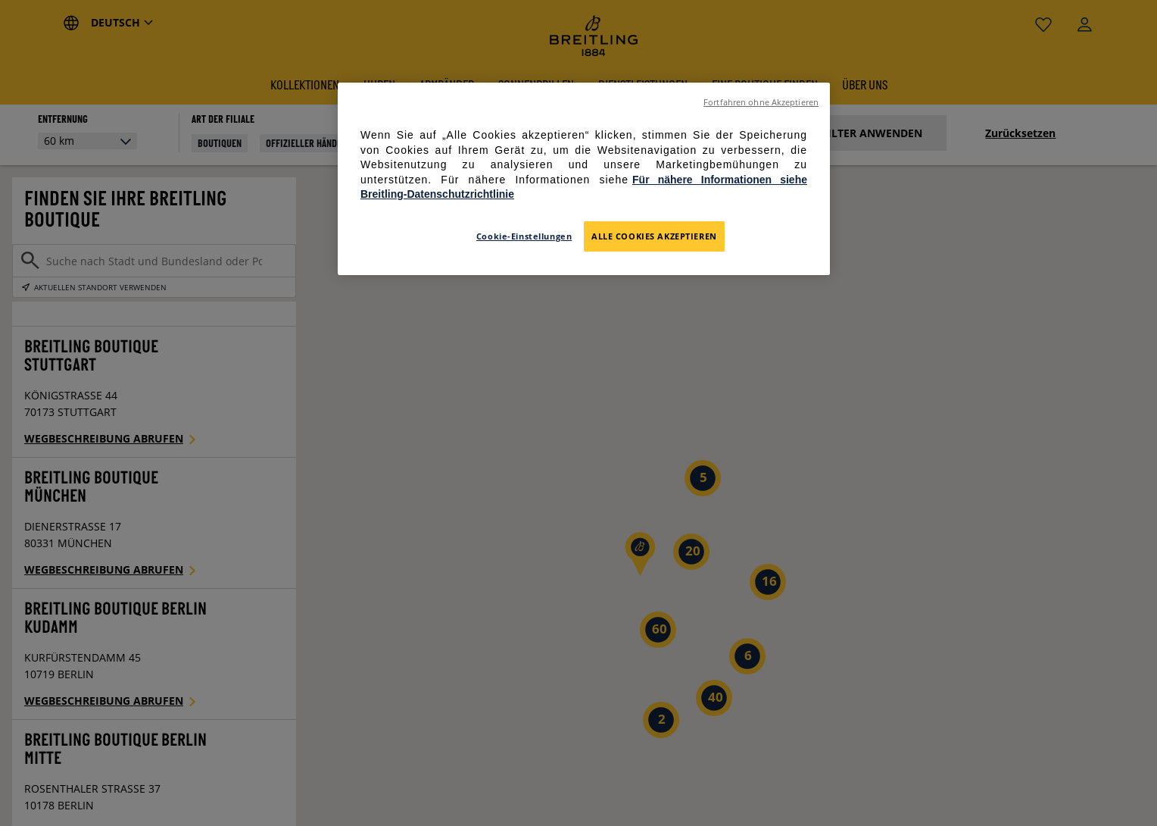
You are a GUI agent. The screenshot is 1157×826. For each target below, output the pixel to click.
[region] (584, 179)
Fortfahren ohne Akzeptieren (761, 102)
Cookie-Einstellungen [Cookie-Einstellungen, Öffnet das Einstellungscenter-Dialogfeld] (524, 236)
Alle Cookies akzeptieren (654, 236)
